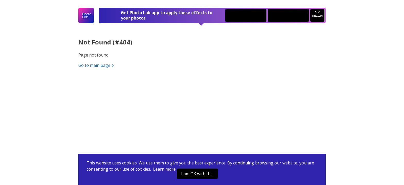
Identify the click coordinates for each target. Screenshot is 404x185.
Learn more (164, 169)
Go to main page (96, 65)
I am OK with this (197, 174)
